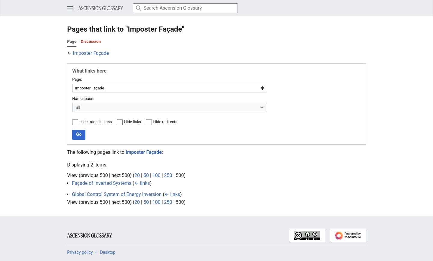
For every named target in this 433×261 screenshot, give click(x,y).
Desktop (107, 252)
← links (142, 183)
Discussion (91, 41)
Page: (77, 79)
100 (156, 175)
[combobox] (169, 88)
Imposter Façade (91, 53)
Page (71, 41)
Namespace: (83, 98)
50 (146, 175)
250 (168, 175)
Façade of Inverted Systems (101, 183)
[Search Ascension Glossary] (185, 8)
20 (137, 175)
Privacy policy (80, 252)
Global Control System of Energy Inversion (116, 194)
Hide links (132, 122)
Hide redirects (165, 122)
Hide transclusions (96, 122)
